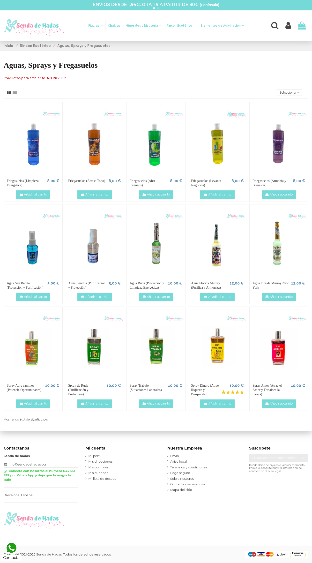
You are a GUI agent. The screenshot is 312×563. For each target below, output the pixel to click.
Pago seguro (180, 473)
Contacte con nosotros (188, 484)
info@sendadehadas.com (28, 464)
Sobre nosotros (182, 478)
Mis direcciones (100, 461)
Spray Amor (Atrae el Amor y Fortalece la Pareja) (267, 390)
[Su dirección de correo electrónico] (274, 458)
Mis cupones (98, 473)
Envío (174, 456)
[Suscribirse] (303, 458)
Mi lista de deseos (102, 478)
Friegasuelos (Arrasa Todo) (86, 181)
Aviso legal (178, 461)
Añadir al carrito (33, 194)
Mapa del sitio (181, 490)
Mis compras (98, 467)
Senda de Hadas (49, 554)
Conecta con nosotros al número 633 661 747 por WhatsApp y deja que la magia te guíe (39, 475)
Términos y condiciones (188, 467)
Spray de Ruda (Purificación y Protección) (78, 390)
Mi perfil (94, 456)
